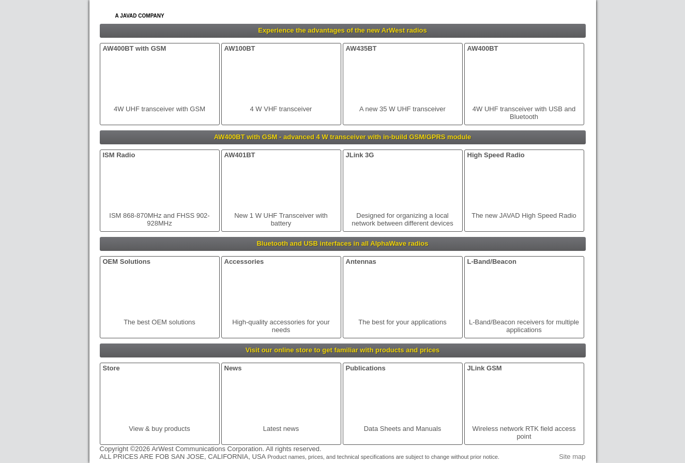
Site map (572, 456)
